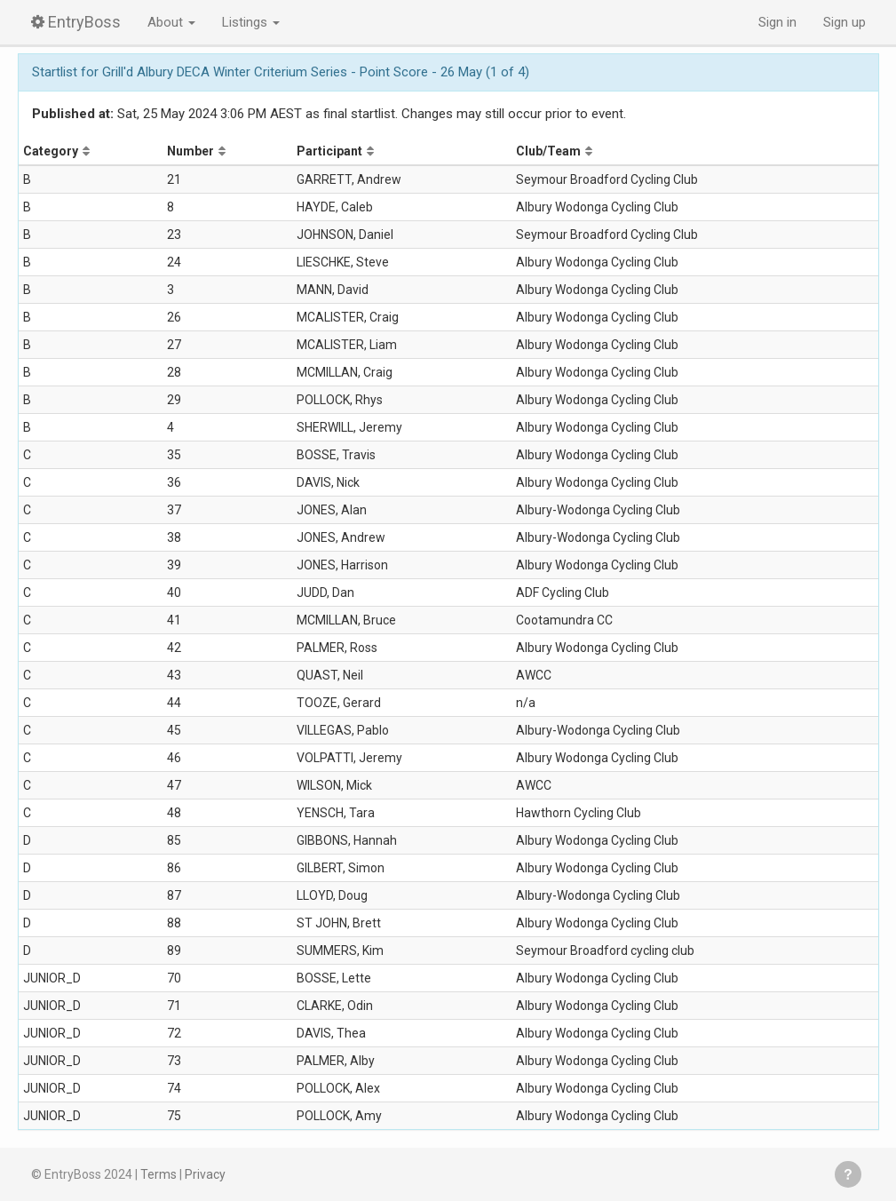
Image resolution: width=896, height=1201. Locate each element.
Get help (848, 1174)
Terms (158, 1174)
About (171, 22)
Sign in (777, 22)
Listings (251, 22)
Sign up (844, 22)
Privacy (205, 1174)
